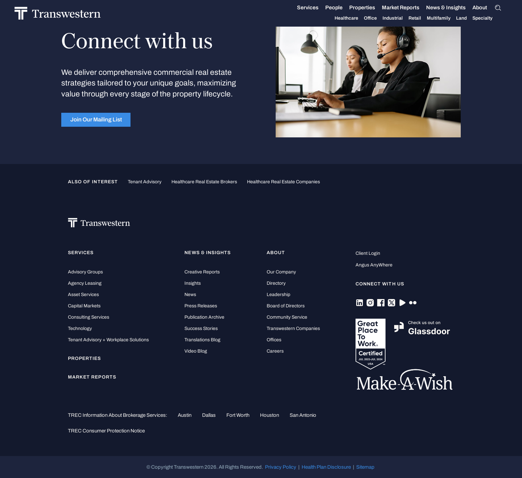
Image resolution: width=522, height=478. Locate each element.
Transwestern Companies (293, 328)
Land (454, 18)
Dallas (209, 415)
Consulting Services (88, 317)
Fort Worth (237, 415)
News (190, 294)
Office (363, 18)
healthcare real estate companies (283, 181)
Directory (276, 283)
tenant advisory (144, 181)
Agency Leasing (85, 283)
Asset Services (83, 294)
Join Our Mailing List (96, 119)
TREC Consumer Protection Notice (106, 430)
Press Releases (200, 305)
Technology (80, 328)
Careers (275, 351)
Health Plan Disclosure (326, 467)
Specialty (475, 18)
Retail (407, 18)
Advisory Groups (85, 271)
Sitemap (365, 467)
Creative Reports (202, 271)
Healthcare (339, 18)
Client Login (368, 253)
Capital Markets (84, 305)
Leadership (278, 294)
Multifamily (431, 18)
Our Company (281, 271)
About (472, 8)
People (327, 7)
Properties (355, 7)
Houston (269, 415)
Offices (274, 339)
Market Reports (393, 7)
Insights (192, 283)
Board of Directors (286, 305)
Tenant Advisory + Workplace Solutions (108, 339)
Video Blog (195, 351)
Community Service (287, 317)
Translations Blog (202, 339)
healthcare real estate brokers (204, 181)
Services (301, 8)
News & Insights (439, 8)
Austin (184, 415)
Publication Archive (204, 317)
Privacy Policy (280, 467)
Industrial (386, 18)
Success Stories (201, 328)
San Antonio (303, 415)
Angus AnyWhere (374, 264)
